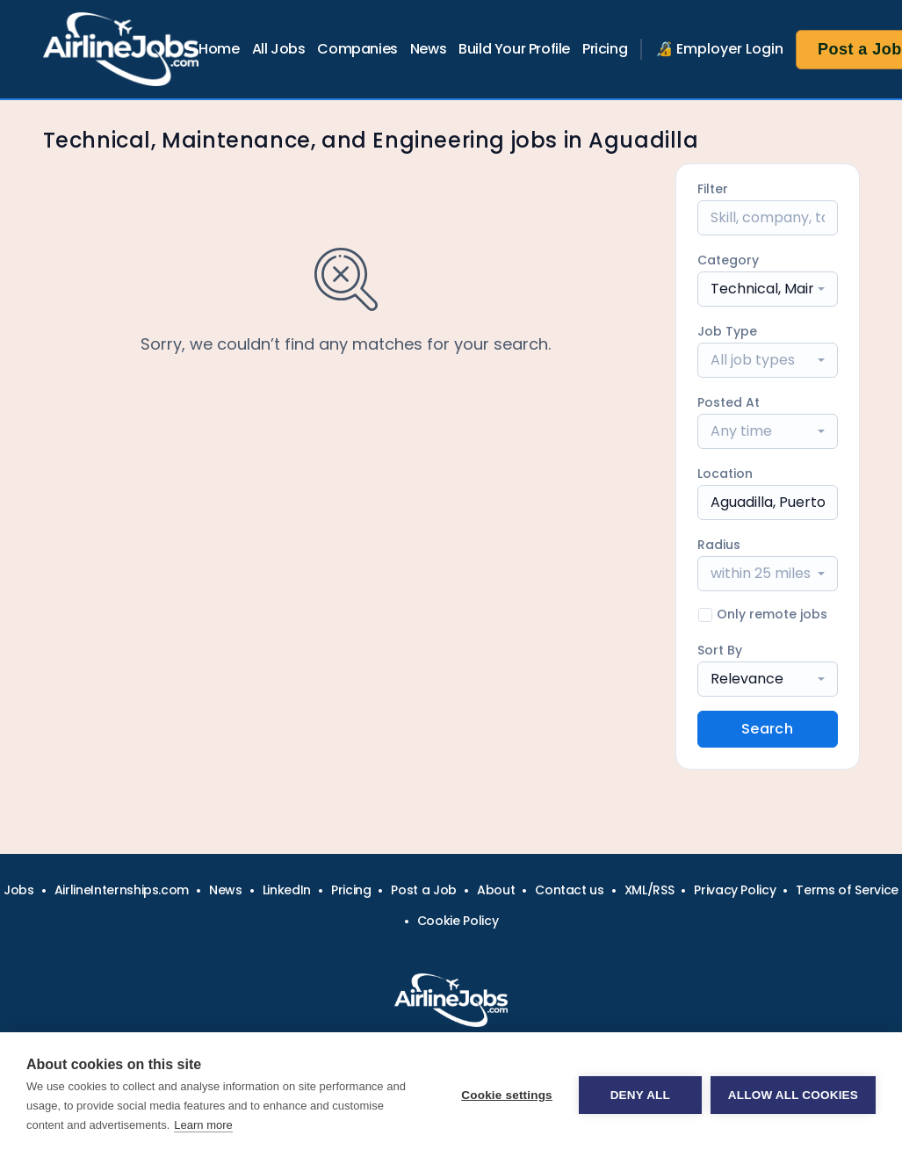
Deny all (640, 1095)
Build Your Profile (514, 49)
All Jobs (279, 49)
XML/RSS (649, 890)
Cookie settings (506, 1095)
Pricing (604, 49)
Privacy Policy (735, 890)
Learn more (203, 1125)
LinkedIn (287, 890)
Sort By (719, 650)
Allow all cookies (793, 1095)
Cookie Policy (457, 920)
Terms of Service (847, 890)
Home (218, 49)
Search (767, 729)
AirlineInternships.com (121, 890)
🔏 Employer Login (719, 49)
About (496, 890)
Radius (718, 544)
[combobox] (767, 289)
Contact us (569, 890)
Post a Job (424, 890)
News (428, 49)
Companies (357, 49)
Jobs (19, 890)
